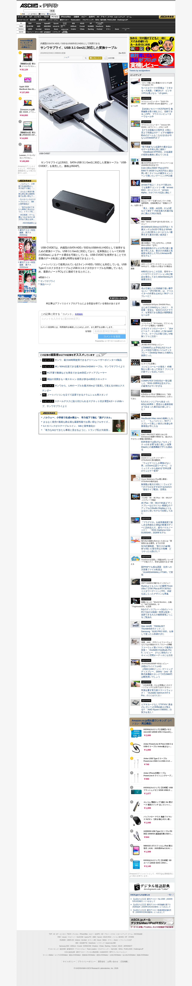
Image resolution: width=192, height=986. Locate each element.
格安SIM (33, 20)
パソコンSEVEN (65, 23)
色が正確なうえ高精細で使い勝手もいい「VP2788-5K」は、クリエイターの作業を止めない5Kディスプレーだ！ (157, 292)
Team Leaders (91, 949)
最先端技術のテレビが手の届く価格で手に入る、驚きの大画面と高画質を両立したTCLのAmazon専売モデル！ (157, 252)
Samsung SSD (64, 946)
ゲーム (129, 17)
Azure (56, 29)
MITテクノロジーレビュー (118, 952)
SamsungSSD (63, 26)
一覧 (85, 58)
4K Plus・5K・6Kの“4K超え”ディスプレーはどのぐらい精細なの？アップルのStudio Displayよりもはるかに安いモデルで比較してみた (157, 508)
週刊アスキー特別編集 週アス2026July (27, 232)
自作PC (92, 17)
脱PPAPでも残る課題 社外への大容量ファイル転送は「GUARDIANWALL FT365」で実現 (157, 571)
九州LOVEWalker (115, 955)
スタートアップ (119, 17)
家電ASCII (42, 20)
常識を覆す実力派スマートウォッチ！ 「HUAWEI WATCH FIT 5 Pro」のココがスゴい (157, 693)
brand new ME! (111, 943)
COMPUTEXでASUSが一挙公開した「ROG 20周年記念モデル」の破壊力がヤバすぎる (156, 383)
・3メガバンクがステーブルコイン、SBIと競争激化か (27, 201)
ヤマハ (108, 29)
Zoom (117, 29)
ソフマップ (56, 32)
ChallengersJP (122, 20)
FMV (30, 23)
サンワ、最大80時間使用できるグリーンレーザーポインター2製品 (88, 360)
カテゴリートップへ (118, 298)
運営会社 (101, 962)
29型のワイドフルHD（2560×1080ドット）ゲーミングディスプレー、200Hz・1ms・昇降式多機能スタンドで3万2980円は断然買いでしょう (157, 671)
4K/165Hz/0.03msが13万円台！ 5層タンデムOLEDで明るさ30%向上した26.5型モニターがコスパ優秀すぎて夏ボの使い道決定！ (156, 231)
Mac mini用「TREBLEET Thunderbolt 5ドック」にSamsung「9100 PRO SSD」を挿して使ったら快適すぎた (157, 630)
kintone (47, 29)
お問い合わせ (112, 962)
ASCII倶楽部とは (29, 223)
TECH (46, 17)
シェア (66, 57)
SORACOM (87, 946)
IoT (30, 17)
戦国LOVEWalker (142, 955)
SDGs (97, 20)
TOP (50, 934)
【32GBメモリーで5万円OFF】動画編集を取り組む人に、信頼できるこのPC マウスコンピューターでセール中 (157, 113)
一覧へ (170, 895)
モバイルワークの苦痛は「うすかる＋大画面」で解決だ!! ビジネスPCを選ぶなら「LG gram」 (157, 90)
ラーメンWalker (48, 955)
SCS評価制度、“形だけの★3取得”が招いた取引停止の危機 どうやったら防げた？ (156, 549)
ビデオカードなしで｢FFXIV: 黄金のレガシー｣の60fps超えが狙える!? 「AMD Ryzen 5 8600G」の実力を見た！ (156, 708)
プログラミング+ (88, 20)
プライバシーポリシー (87, 962)
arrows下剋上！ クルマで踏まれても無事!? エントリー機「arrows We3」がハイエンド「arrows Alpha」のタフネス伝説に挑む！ (157, 189)
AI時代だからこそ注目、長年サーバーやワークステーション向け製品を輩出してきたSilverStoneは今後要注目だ (157, 275)
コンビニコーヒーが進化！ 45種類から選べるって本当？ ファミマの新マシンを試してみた (157, 369)
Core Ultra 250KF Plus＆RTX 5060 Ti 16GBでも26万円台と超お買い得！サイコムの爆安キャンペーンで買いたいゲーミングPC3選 (157, 172)
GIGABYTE (56, 26)
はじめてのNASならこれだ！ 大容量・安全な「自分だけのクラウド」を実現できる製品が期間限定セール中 (157, 311)
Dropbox (73, 29)
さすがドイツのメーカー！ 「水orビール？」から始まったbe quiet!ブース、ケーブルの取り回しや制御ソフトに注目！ (157, 332)
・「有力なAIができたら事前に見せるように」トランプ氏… (26, 209)
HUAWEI (91, 26)
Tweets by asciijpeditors (139, 70)
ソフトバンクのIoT (125, 29)
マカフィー (30, 32)
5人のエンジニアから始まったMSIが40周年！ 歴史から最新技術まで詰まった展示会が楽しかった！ (157, 405)
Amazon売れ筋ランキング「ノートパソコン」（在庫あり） (26, 44)
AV (98, 17)
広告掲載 (124, 962)
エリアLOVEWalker (61, 955)
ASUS (82, 23)
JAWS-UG (70, 940)
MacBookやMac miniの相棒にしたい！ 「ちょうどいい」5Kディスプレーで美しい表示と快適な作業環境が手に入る (157, 422)
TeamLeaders (75, 20)
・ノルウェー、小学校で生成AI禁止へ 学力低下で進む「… (26, 186)
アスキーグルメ (53, 20)
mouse (38, 23)
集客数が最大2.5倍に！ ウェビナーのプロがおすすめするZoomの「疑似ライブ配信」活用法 (156, 487)
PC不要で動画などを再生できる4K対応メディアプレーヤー (77, 372)
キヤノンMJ (39, 32)
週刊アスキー (64, 20)
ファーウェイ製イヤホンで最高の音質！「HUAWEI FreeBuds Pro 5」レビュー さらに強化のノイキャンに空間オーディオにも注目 (157, 651)
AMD (38, 26)
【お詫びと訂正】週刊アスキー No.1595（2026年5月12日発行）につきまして (152, 900)
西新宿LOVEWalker (88, 955)
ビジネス (37, 17)
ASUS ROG (47, 26)
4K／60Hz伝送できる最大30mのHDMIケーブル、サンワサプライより (90, 366)
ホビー (84, 17)
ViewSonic (99, 26)
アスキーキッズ (22, 20)
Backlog (91, 29)
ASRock (73, 26)
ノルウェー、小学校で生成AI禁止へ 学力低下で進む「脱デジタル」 (78, 417)
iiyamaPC (47, 23)
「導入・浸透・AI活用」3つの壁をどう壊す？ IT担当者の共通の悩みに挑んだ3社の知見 (157, 211)
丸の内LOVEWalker (129, 955)
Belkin (108, 26)
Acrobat (39, 29)
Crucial (82, 26)
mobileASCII (104, 952)
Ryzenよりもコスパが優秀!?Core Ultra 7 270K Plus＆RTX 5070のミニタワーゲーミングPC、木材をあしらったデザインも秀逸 (156, 590)
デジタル (48, 5)
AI (26, 17)
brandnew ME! (65, 32)
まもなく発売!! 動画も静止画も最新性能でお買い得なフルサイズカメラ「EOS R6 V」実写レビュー (93, 422)
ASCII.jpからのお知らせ (140, 895)
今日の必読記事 (69, 952)
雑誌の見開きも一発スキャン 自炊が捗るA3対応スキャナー (77, 379)
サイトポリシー (69, 962)
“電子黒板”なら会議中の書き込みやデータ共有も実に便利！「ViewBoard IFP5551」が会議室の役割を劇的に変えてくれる (156, 151)
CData (82, 29)
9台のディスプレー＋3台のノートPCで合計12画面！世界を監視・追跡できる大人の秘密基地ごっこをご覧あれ (157, 613)
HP (91, 23)
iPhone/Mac (66, 17)
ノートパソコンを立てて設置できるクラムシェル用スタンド (77, 394)
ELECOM (30, 26)
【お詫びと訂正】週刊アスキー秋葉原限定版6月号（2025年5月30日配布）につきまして (151, 911)
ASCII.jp (29, 5)
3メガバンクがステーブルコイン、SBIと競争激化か (69, 426)
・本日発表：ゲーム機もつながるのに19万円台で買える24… (26, 217)
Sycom (56, 23)
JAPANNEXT (47, 32)
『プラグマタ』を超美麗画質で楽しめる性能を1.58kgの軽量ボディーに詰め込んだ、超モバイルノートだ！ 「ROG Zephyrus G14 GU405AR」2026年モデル (157, 527)
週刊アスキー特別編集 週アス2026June (27, 264)
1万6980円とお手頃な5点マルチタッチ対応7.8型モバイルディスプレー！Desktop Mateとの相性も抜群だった (157, 351)
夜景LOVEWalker (102, 955)
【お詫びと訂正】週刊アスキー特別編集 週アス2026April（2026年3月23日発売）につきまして (151, 906)
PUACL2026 (111, 20)
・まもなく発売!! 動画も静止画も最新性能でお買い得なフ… (26, 194)
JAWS (30, 29)
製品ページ (45, 284)
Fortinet (99, 29)
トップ (20, 17)
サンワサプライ (47, 281)
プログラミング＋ (104, 949)
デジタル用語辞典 (93, 952)
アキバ (103, 17)
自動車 (76, 17)
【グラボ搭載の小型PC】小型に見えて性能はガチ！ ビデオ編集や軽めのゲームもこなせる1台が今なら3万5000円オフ (157, 134)
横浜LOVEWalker (75, 955)
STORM (131, 937)
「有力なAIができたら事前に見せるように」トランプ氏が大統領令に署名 (80, 430)
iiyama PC (87, 937)
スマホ (110, 17)
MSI (73, 23)
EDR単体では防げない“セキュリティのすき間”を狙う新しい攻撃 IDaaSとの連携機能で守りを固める (157, 446)
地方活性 (103, 20)
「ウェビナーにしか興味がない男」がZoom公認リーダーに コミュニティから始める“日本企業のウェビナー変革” (156, 467)
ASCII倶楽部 (167, 16)
